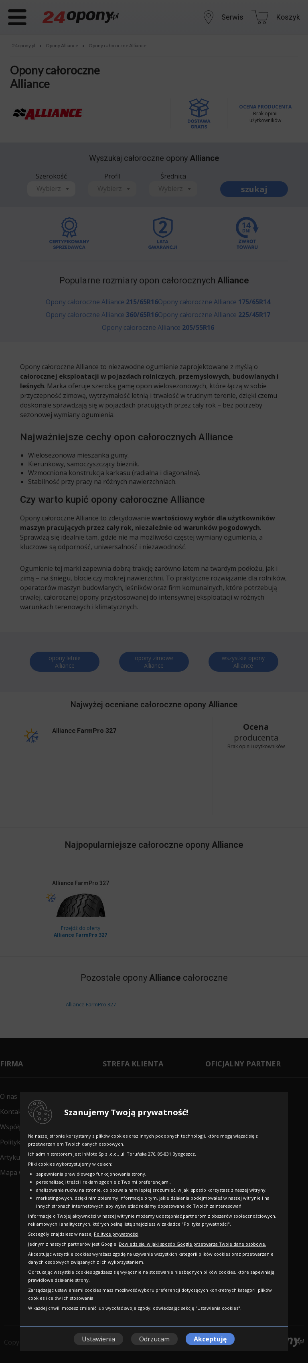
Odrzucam (154, 1339)
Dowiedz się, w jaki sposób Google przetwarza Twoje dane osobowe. (192, 1244)
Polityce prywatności (116, 1234)
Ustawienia (98, 1339)
